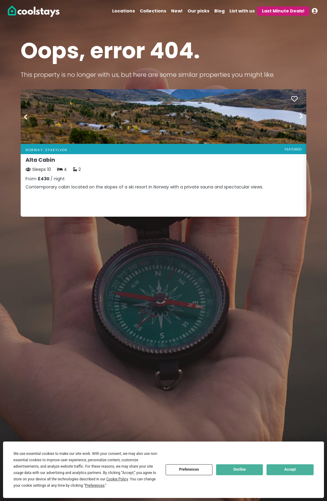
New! (177, 11)
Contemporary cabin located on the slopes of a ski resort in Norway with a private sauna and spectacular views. (144, 187)
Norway (34, 149)
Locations (123, 11)
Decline (239, 469)
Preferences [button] (95, 485)
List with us (242, 11)
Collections (153, 11)
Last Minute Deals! (283, 11)
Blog (219, 11)
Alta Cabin (40, 160)
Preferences (189, 469)
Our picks (198, 11)
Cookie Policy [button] (117, 479)
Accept (290, 469)
